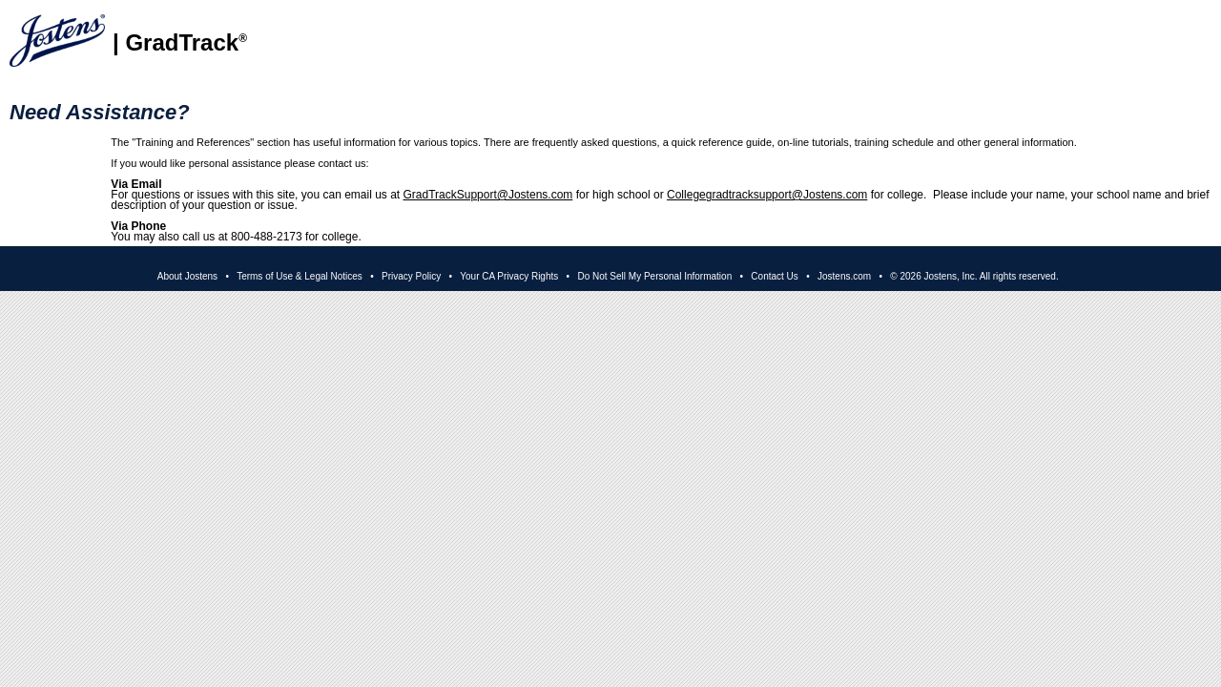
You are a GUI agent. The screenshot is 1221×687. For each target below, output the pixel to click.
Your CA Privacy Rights (509, 276)
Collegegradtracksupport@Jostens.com (767, 194)
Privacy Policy (411, 276)
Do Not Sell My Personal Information (654, 276)
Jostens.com (844, 276)
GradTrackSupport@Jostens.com (488, 194)
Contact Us (774, 276)
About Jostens (187, 276)
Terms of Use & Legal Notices (299, 276)
